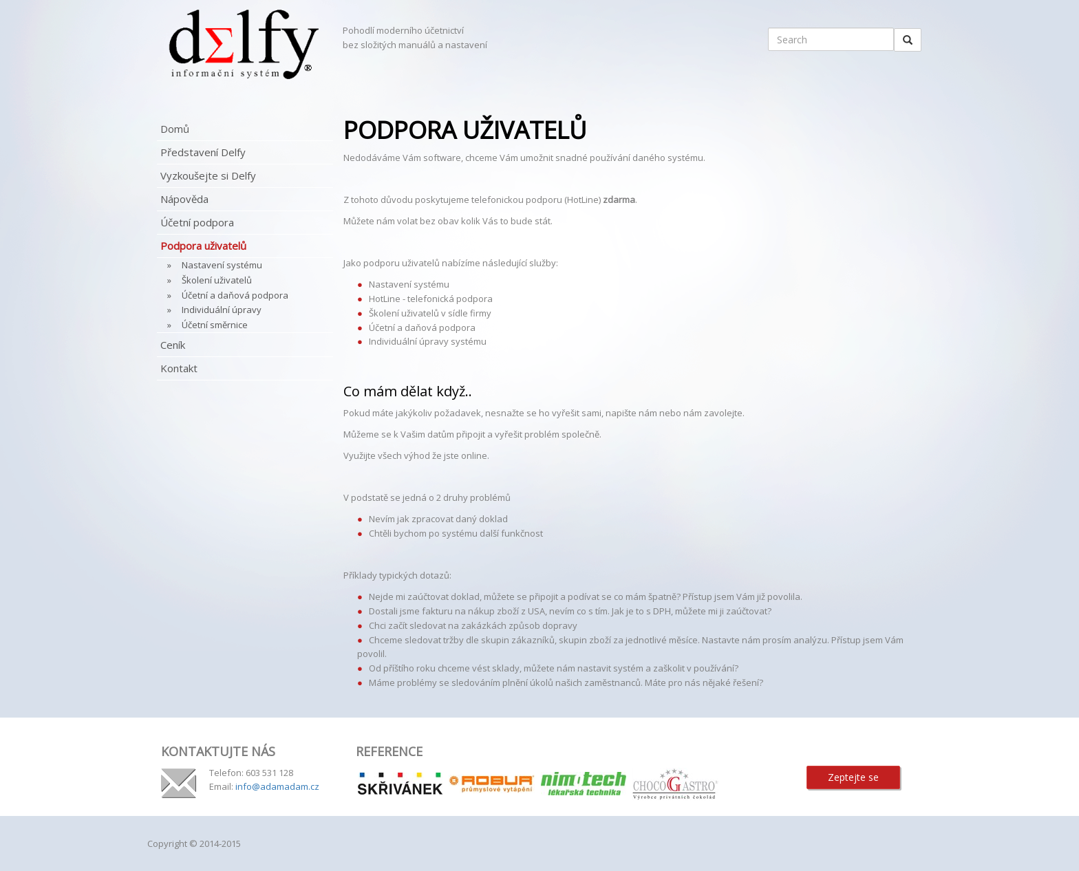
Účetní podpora (197, 222)
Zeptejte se (853, 777)
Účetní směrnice (215, 325)
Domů (174, 129)
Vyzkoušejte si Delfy (208, 175)
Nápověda (184, 199)
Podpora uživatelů (203, 245)
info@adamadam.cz (277, 786)
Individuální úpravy (221, 309)
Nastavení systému (222, 265)
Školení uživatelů (217, 280)
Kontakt (178, 368)
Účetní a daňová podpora (235, 295)
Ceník (172, 345)
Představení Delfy (203, 152)
